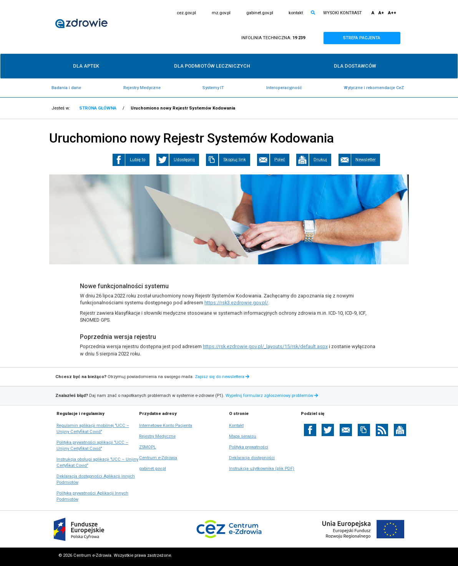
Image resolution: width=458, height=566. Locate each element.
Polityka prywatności (248, 447)
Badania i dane (66, 87)
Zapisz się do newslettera (222, 376)
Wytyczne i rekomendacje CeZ (374, 87)
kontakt (296, 12)
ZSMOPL (147, 447)
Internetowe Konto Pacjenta (165, 426)
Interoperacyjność (284, 87)
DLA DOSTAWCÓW (355, 66)
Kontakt (236, 425)
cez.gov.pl (186, 13)
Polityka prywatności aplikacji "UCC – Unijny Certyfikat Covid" (92, 446)
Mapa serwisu (242, 436)
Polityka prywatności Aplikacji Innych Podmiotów (92, 497)
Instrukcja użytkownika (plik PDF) (261, 468)
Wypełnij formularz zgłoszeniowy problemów (273, 395)
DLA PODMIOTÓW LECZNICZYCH (212, 66)
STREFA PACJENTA (368, 38)
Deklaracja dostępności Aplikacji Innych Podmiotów (95, 480)
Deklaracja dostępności (252, 457)
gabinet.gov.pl (259, 13)
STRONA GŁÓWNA (97, 108)
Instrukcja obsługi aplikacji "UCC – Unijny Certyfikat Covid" (97, 463)
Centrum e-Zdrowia (158, 458)
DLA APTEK (86, 66)
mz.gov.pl (221, 13)
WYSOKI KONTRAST (342, 12)
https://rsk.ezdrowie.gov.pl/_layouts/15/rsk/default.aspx (265, 346)
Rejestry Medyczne (142, 87)
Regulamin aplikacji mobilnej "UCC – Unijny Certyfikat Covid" (92, 429)
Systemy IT (213, 87)
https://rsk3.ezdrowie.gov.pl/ (236, 302)
